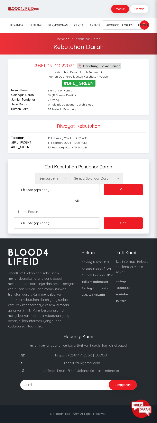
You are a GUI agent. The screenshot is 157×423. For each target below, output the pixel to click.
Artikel (95, 25)
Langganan (123, 385)
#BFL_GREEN (20, 147)
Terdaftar (17, 138)
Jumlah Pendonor (23, 99)
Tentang (35, 25)
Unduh (143, 25)
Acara (111, 25)
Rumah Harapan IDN (97, 275)
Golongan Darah (22, 95)
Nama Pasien (20, 90)
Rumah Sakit (19, 109)
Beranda (16, 25)
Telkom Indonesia (95, 282)
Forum (127, 25)
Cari (123, 190)
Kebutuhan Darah (87, 39)
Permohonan (58, 25)
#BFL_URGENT (21, 142)
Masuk (120, 9)
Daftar (139, 9)
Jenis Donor (19, 104)
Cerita (79, 25)
